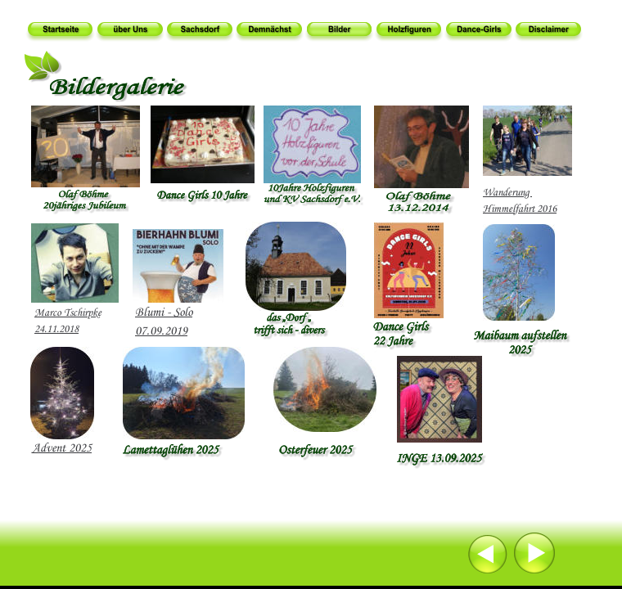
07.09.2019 (161, 331)
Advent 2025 (62, 448)
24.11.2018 (56, 329)
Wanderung (507, 193)
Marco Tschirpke (67, 313)
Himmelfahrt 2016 (520, 209)
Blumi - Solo (163, 312)
